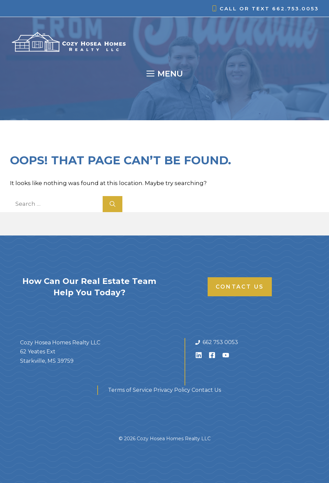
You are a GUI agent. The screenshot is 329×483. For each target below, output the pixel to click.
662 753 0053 (220, 342)
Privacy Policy (171, 390)
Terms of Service (130, 390)
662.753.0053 (295, 8)
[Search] (112, 204)
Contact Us (240, 287)
